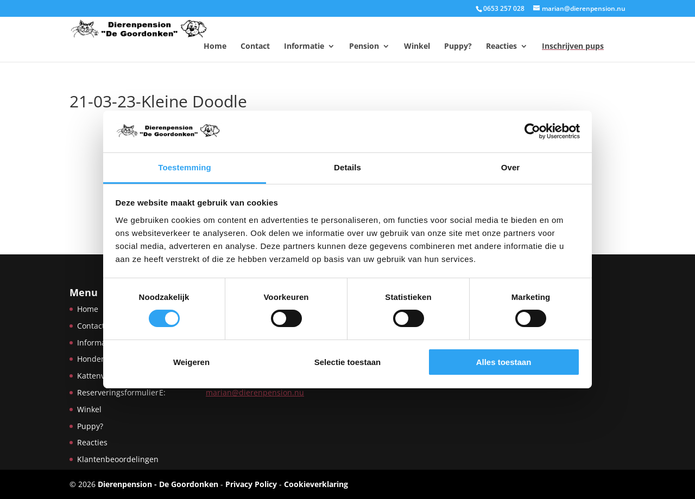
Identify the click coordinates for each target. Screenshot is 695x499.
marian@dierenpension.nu (255, 392)
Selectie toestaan (347, 362)
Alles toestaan (504, 362)
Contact (255, 46)
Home (215, 46)
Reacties (501, 46)
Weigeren (191, 362)
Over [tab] (510, 167)
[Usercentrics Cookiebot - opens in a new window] (532, 131)
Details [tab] (347, 167)
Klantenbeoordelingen (118, 459)
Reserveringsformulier (118, 392)
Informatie (304, 46)
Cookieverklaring (316, 484)
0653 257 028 (504, 8)
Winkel (417, 46)
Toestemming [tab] (184, 167)
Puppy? (458, 46)
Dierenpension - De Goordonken (158, 484)
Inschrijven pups (573, 46)
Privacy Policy (251, 484)
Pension (364, 46)
